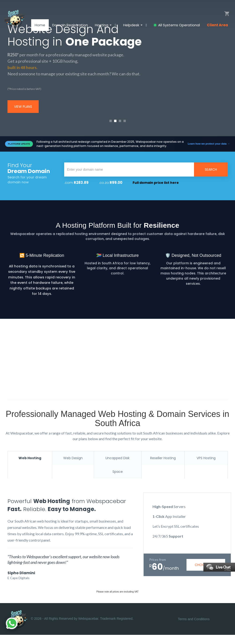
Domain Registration (70, 26)
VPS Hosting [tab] (206, 458)
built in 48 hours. (22, 67)
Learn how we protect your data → (209, 143)
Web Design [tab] (73, 458)
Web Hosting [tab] (30, 458)
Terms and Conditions (193, 619)
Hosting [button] (103, 26)
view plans (23, 106)
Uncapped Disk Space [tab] (117, 465)
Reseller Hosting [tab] (163, 458)
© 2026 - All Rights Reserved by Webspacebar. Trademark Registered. (70, 619)
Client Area (217, 26)
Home (40, 26)
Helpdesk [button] (133, 26)
